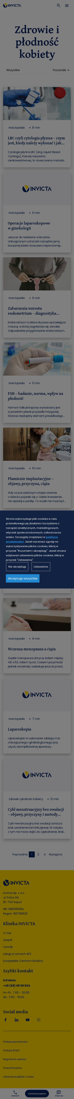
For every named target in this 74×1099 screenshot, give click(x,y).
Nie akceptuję (17, 567)
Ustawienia (41, 567)
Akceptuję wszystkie (22, 578)
